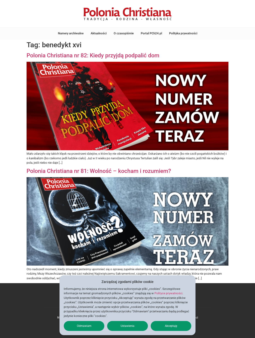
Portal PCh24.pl (151, 33)
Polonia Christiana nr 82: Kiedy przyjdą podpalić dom (93, 55)
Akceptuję (171, 326)
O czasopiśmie (124, 33)
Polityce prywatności (168, 293)
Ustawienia (127, 326)
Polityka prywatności (183, 33)
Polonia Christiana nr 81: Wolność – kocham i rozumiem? (99, 171)
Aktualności (99, 33)
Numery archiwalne (71, 33)
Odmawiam (84, 326)
